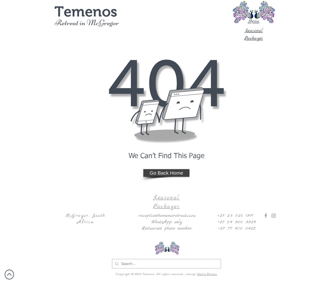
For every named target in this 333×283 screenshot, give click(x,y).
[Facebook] (266, 215)
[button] (254, 12)
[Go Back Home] (166, 173)
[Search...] (166, 263)
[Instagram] (273, 215)
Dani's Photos (207, 274)
